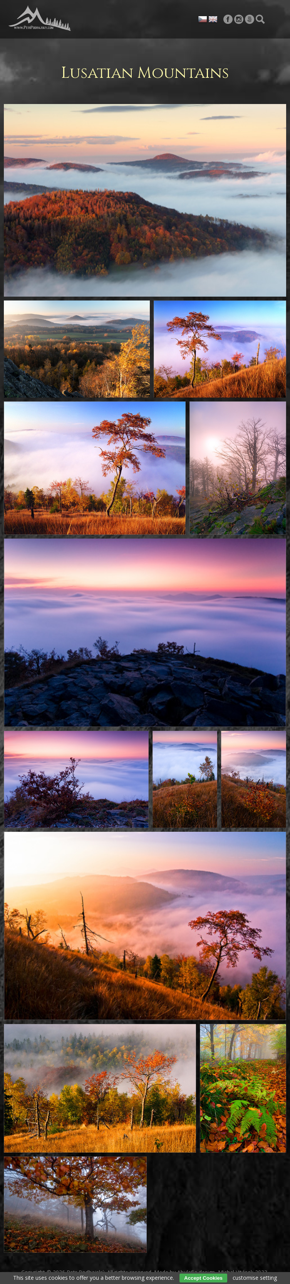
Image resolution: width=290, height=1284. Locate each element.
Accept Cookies (203, 1278)
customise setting (255, 1277)
